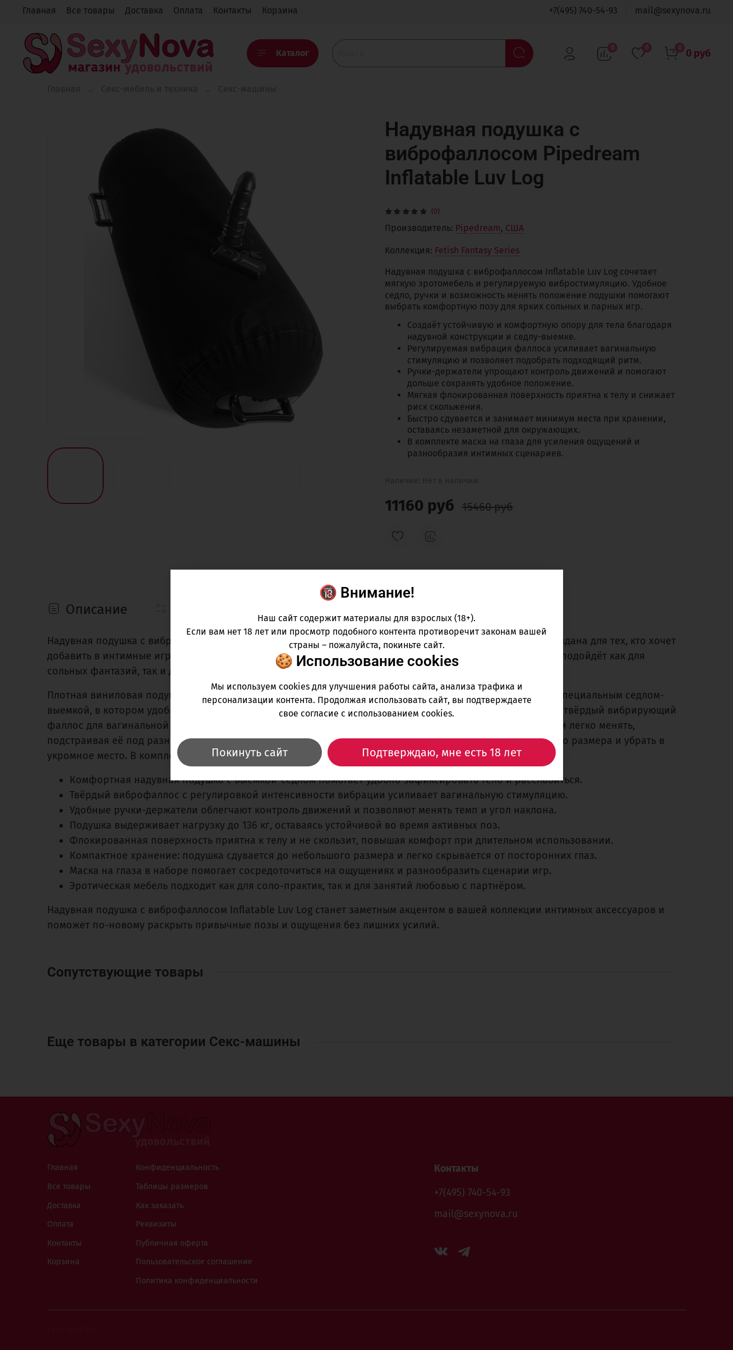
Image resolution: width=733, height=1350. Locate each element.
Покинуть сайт (249, 752)
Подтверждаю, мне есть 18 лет (442, 752)
